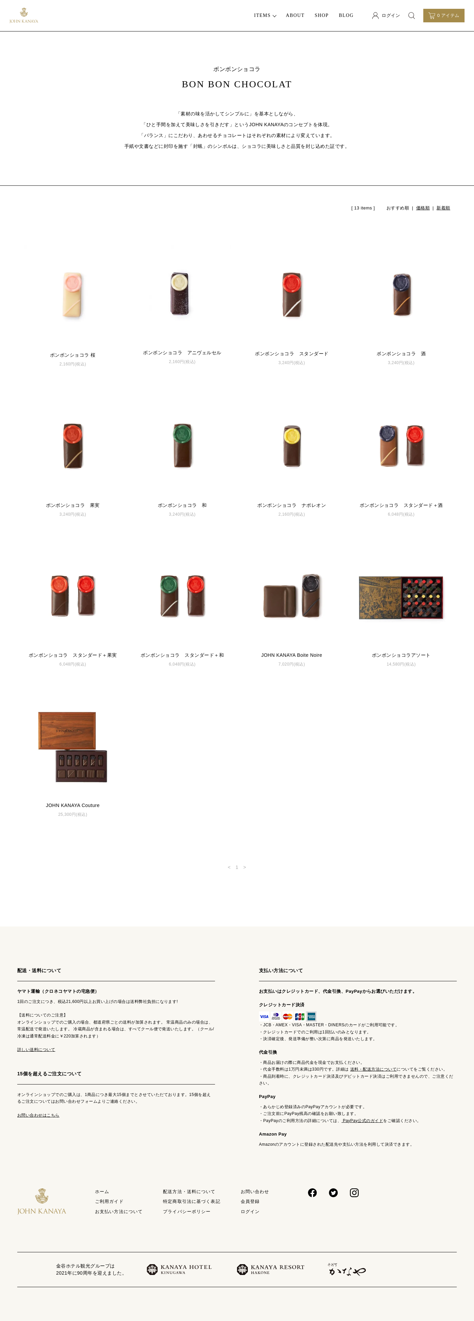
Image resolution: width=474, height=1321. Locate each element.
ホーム (102, 1191)
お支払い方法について (119, 1211)
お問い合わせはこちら (38, 1115)
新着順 (443, 207)
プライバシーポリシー (187, 1211)
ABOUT (295, 15)
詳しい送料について (36, 1049)
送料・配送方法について (373, 1069)
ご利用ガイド (109, 1201)
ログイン (250, 1211)
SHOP (322, 15)
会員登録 (250, 1201)
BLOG (346, 15)
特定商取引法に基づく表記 (191, 1201)
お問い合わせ (255, 1191)
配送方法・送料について (189, 1191)
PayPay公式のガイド (362, 1120)
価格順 (423, 207)
